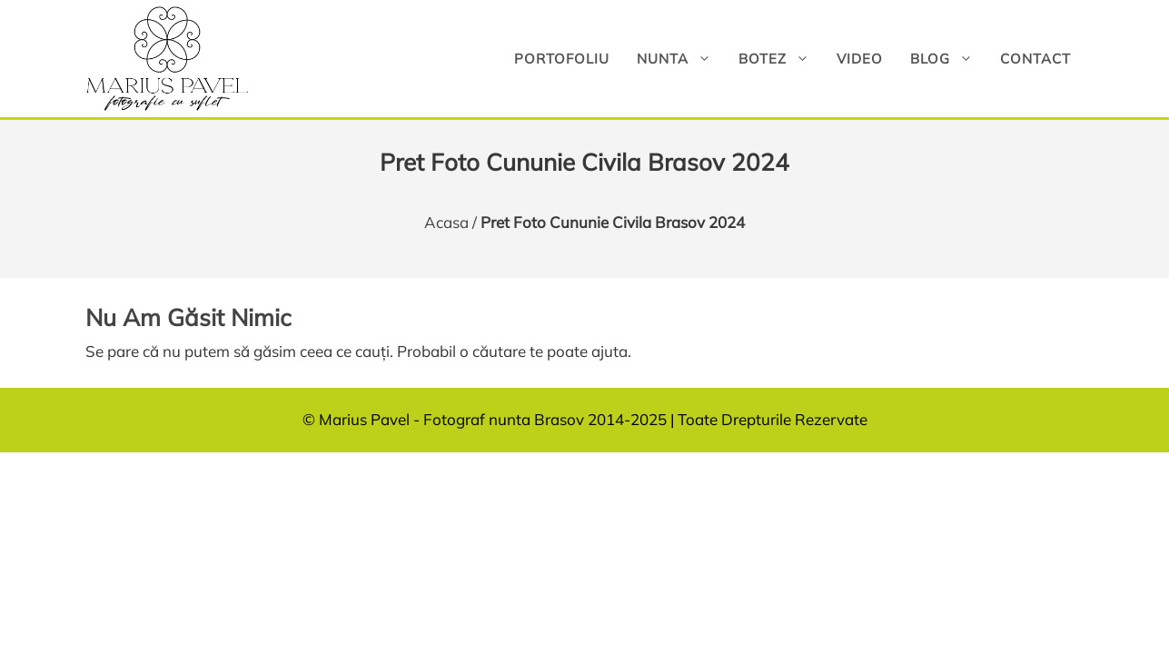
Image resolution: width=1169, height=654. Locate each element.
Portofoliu (561, 58)
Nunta (681, 58)
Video (860, 58)
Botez (780, 58)
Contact (1035, 58)
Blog (948, 58)
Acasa (446, 222)
